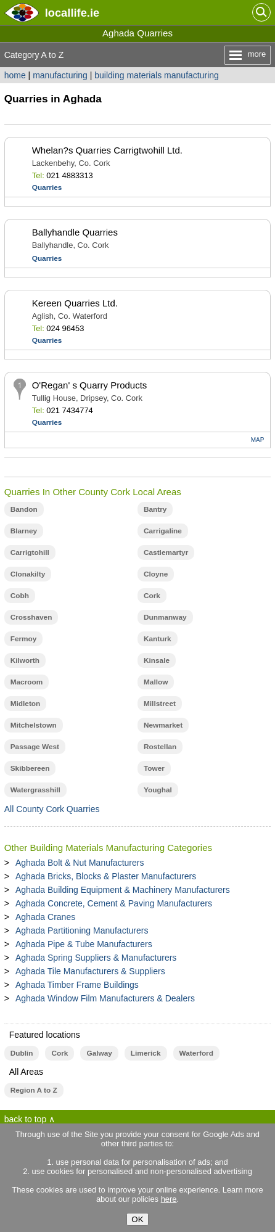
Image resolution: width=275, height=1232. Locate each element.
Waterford (196, 1053)
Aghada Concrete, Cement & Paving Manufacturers (113, 903)
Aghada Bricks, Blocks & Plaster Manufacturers (105, 876)
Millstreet (160, 703)
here (169, 1199)
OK (137, 1219)
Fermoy (23, 638)
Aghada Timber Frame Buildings (77, 985)
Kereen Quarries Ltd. (75, 303)
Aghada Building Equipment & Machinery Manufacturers (122, 890)
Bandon (24, 509)
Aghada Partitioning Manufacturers (82, 930)
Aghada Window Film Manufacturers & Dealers (105, 998)
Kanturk (157, 638)
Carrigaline (163, 531)
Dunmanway (165, 617)
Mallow (156, 682)
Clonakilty (28, 574)
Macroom (26, 682)
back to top (25, 1119)
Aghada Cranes (45, 917)
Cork (152, 595)
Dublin (21, 1053)
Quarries (47, 187)
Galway (99, 1053)
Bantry (155, 509)
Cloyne (156, 574)
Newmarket (163, 725)
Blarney (23, 531)
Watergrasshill (35, 790)
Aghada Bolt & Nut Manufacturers (79, 863)
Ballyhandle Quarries (75, 232)
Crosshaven (31, 617)
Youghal (158, 790)
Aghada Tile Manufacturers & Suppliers (90, 971)
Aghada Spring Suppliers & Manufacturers (95, 958)
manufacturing (60, 75)
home (15, 75)
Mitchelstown (33, 725)
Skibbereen (30, 768)
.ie (72, 12)
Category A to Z (34, 55)
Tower (154, 768)
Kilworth (24, 660)
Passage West (34, 746)
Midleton (25, 703)
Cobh (19, 595)
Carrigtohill (29, 552)
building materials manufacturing (156, 75)
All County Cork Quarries (52, 809)
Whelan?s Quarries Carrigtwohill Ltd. (107, 150)
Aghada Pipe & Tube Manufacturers (83, 944)
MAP (258, 440)
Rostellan (160, 746)
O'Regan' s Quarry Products (89, 385)
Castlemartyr (166, 552)
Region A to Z (33, 1090)
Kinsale (157, 660)
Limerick (146, 1053)
